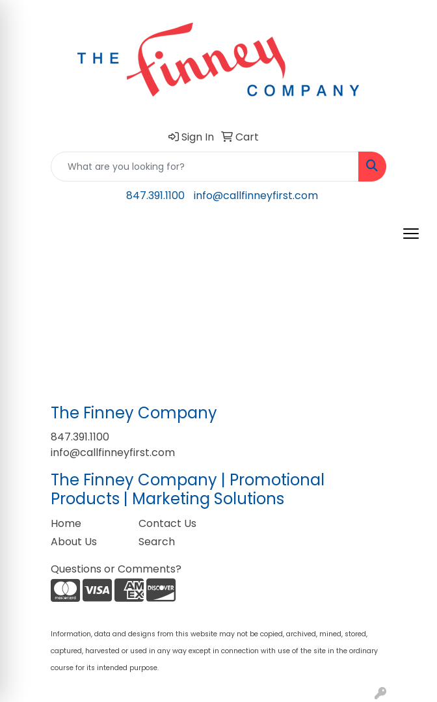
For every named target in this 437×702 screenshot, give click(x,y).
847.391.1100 (155, 195)
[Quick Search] (205, 167)
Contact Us (167, 523)
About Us (74, 541)
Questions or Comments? (116, 568)
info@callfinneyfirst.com (256, 195)
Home (66, 523)
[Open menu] (411, 234)
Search (157, 541)
